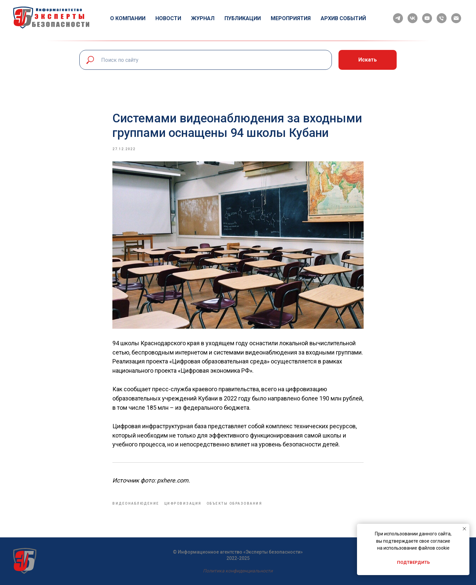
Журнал (203, 18)
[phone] (442, 18)
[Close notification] (464, 528)
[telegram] (398, 18)
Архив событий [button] (343, 18)
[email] (456, 18)
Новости (168, 18)
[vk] (412, 18)
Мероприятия (291, 18)
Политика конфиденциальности (238, 570)
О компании (127, 18)
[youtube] (427, 18)
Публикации (242, 18)
